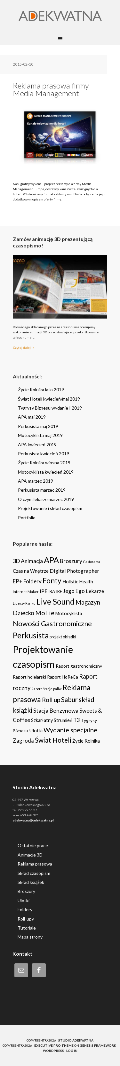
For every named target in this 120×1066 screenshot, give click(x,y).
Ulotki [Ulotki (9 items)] (36, 730)
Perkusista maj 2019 (38, 426)
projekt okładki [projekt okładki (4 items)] (63, 637)
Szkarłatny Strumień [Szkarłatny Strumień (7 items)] (51, 720)
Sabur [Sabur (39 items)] (69, 699)
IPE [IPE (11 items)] (43, 591)
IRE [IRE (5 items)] (59, 591)
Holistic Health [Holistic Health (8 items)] (77, 581)
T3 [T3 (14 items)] (76, 720)
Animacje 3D (30, 854)
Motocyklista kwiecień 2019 (46, 472)
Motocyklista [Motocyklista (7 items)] (68, 613)
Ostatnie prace (33, 845)
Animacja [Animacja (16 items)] (32, 561)
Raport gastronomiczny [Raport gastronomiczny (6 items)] (79, 666)
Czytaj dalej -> (24, 347)
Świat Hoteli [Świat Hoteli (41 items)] (53, 740)
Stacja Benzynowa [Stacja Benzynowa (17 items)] (55, 710)
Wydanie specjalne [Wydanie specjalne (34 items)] (70, 730)
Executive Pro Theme (54, 1045)
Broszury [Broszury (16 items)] (71, 561)
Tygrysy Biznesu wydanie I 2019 (50, 408)
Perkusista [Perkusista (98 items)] (31, 635)
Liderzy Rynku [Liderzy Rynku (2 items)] (24, 603)
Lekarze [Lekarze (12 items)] (95, 591)
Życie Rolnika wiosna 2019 (44, 462)
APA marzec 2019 (35, 481)
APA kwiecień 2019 (37, 444)
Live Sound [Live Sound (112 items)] (55, 601)
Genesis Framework (98, 1045)
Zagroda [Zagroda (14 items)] (23, 740)
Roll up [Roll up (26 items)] (51, 699)
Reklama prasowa (35, 864)
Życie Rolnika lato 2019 (41, 389)
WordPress (53, 1050)
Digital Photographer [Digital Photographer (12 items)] (74, 571)
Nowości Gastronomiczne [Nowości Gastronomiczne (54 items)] (52, 623)
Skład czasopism (34, 873)
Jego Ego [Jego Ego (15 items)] (74, 591)
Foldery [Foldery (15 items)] (32, 581)
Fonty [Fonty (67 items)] (52, 580)
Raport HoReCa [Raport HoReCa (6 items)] (62, 677)
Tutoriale (27, 928)
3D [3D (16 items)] (16, 561)
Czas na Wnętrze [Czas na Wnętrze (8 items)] (31, 571)
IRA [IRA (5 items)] (51, 591)
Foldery (25, 909)
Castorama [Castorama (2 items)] (91, 562)
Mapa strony (30, 937)
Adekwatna (60, 16)
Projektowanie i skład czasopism (50, 508)
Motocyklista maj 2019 (40, 435)
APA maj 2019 (32, 417)
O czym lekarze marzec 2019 (46, 499)
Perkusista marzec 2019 (42, 490)
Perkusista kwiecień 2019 (43, 453)
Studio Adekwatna (75, 1040)
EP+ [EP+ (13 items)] (17, 581)
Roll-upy (26, 919)
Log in (71, 1050)
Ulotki (23, 900)
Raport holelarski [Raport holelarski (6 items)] (29, 677)
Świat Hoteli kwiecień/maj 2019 (49, 399)
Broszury (26, 891)
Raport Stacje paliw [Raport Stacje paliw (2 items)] (46, 689)
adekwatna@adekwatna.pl (33, 820)
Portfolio (27, 517)
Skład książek (31, 882)
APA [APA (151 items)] (51, 560)
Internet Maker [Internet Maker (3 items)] (26, 591)
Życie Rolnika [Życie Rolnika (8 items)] (86, 741)
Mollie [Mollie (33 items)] (44, 612)
